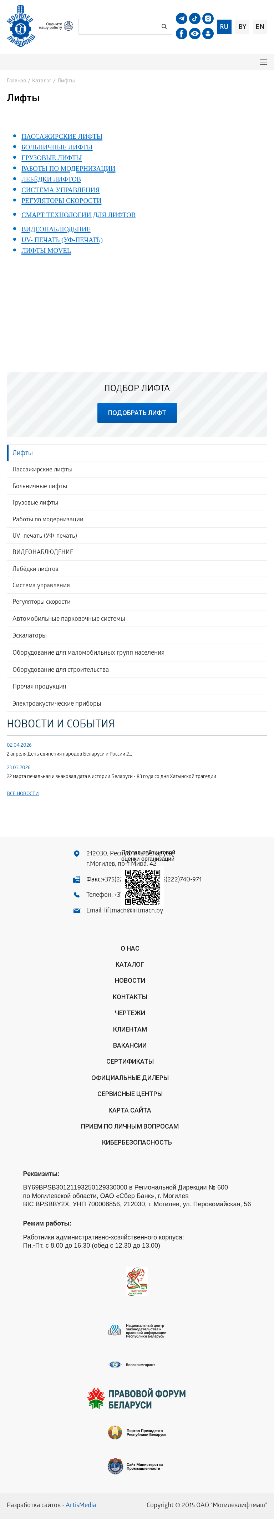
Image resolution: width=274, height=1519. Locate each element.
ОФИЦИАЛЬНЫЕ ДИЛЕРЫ (130, 1077)
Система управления (41, 586)
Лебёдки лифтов (35, 569)
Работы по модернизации (47, 520)
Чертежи (130, 1013)
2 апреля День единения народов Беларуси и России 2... (69, 755)
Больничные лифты (39, 487)
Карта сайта (129, 1110)
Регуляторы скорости (41, 602)
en (260, 26)
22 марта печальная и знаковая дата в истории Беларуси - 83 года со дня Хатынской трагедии (111, 777)
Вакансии (130, 1045)
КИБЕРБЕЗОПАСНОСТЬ (137, 1142)
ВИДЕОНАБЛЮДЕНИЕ (42, 553)
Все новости (23, 794)
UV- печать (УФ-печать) (44, 536)
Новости (130, 980)
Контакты (130, 997)
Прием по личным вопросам (130, 1126)
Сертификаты (130, 1061)
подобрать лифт (137, 412)
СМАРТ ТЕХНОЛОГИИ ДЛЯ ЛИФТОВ (78, 215)
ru (224, 26)
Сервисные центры (130, 1094)
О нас (130, 948)
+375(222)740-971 (177, 880)
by (242, 26)
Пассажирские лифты (42, 470)
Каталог (41, 81)
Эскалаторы (29, 636)
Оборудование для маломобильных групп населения (88, 653)
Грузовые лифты (35, 503)
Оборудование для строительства (60, 670)
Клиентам (130, 1029)
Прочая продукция (39, 687)
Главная (16, 81)
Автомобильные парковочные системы (68, 619)
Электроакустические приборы (56, 704)
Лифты (22, 453)
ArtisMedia (81, 1506)
